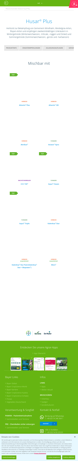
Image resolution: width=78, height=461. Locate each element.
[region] (39, 447)
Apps (43, 386)
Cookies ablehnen (68, 457)
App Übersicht (39, 353)
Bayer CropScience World (17, 386)
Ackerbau (45, 399)
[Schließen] (75, 437)
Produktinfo (11, 48)
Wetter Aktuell (47, 389)
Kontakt (46, 424)
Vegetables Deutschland (16, 402)
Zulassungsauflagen (54, 48)
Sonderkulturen (47, 405)
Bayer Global (12, 383)
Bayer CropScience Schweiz (17, 396)
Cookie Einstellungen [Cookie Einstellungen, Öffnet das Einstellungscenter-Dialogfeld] (9, 457)
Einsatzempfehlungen (31, 48)
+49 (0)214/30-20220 (55, 432)
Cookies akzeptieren (53, 457)
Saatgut (44, 402)
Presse (9, 399)
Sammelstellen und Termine (18, 419)
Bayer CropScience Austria (17, 393)
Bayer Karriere (12, 389)
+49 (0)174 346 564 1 (55, 418)
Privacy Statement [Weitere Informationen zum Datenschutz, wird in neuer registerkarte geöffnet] (40, 453)
